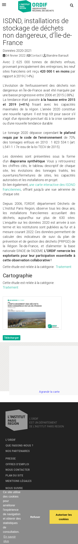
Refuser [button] (35, 517)
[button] (71, 5)
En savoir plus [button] (9, 539)
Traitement (63, 267)
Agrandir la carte (49, 391)
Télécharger (11, 337)
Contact (36, 55)
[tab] (4, 4)
